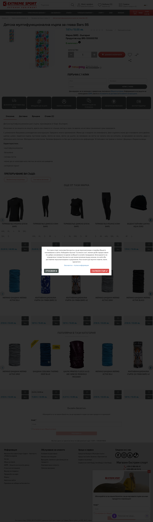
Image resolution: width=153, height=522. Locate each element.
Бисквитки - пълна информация (76, 265)
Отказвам (51, 271)
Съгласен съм (100, 271)
